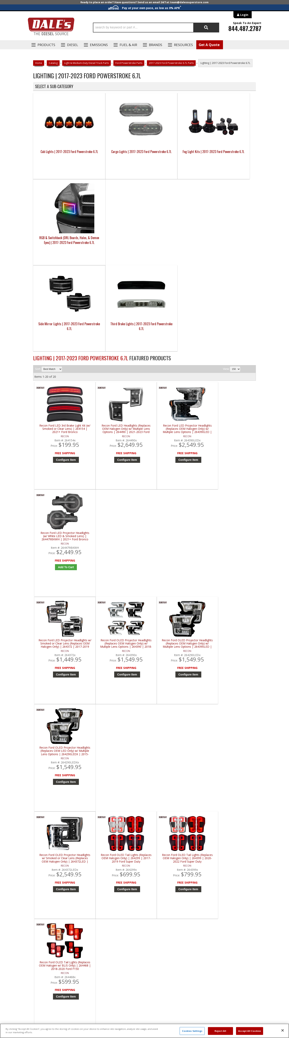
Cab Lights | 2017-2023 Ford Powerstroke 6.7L (61, 154)
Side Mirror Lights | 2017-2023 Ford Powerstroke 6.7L (61, 240)
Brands (155, 44)
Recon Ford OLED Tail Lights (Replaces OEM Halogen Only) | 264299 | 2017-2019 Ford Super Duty (118, 559)
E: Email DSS (40, 908)
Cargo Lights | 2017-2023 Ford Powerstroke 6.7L (117, 154)
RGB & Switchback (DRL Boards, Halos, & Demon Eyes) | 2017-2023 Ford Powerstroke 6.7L (228, 156)
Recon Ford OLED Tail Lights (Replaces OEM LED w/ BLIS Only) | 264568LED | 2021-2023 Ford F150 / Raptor (62, 775)
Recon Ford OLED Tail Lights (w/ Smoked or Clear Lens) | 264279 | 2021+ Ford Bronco (117, 775)
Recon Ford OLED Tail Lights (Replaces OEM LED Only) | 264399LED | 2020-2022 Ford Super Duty (173, 667)
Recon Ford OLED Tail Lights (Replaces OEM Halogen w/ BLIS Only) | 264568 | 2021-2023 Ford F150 (62, 667)
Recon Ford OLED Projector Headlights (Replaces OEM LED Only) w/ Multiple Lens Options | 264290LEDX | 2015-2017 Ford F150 (229, 451)
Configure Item (63, 373)
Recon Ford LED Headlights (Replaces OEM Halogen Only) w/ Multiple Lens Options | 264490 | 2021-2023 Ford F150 (118, 343)
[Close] (282, 1030)
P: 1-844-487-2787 (45, 897)
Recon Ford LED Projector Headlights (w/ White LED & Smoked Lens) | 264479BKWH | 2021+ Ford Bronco (229, 343)
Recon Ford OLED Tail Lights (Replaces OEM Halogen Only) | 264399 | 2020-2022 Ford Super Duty (173, 559)
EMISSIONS (99, 44)
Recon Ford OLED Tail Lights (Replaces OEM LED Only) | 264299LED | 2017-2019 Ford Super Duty (117, 667)
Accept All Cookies (249, 1030)
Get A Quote (209, 44)
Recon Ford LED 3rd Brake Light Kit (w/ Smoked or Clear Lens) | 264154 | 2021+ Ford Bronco (62, 343)
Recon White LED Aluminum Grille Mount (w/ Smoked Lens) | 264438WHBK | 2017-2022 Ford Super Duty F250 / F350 (229, 775)
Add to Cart (230, 373)
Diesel (72, 44)
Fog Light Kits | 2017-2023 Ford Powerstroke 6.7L (172, 154)
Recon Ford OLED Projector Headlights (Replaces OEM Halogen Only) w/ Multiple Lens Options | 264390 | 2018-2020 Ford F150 (118, 451)
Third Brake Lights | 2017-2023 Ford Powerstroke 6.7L (116, 240)
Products (46, 44)
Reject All (220, 1030)
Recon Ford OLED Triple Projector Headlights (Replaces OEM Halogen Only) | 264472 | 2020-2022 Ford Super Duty (173, 775)
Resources (183, 44)
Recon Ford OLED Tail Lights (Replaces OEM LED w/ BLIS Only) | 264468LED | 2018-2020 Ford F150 (229, 667)
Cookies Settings (192, 1030)
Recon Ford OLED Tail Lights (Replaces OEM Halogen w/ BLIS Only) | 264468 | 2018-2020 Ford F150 (229, 559)
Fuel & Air (128, 44)
